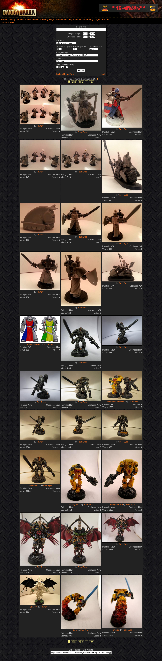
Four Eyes (41, 126)
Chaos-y (33, 607)
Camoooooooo (33, 486)
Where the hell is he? (116, 402)
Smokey (116, 630)
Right (75, 630)
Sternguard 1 (75, 504)
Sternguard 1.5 (116, 504)
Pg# (91, 82)
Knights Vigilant (33, 344)
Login (103, 74)
